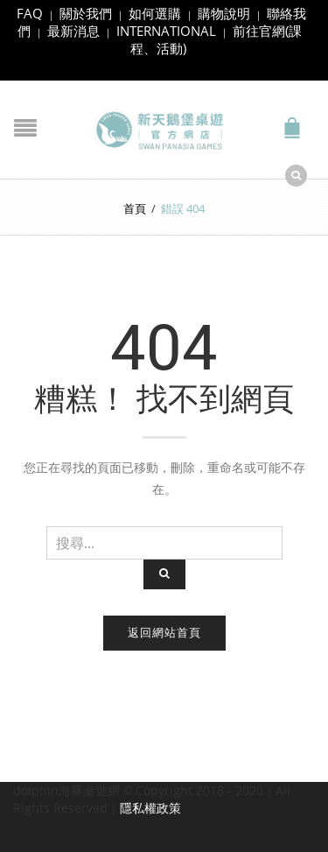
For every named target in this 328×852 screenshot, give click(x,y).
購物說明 (224, 13)
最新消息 (73, 30)
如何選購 (155, 13)
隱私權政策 (150, 807)
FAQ (30, 13)
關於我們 (85, 13)
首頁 (134, 208)
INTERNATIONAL (166, 30)
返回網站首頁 (164, 632)
